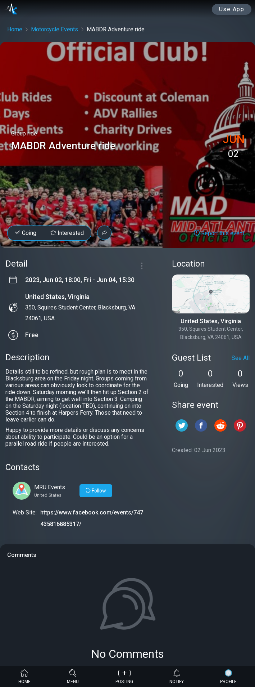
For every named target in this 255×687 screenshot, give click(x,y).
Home (14, 29)
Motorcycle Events (54, 29)
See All (241, 357)
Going (25, 232)
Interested (67, 232)
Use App (232, 9)
